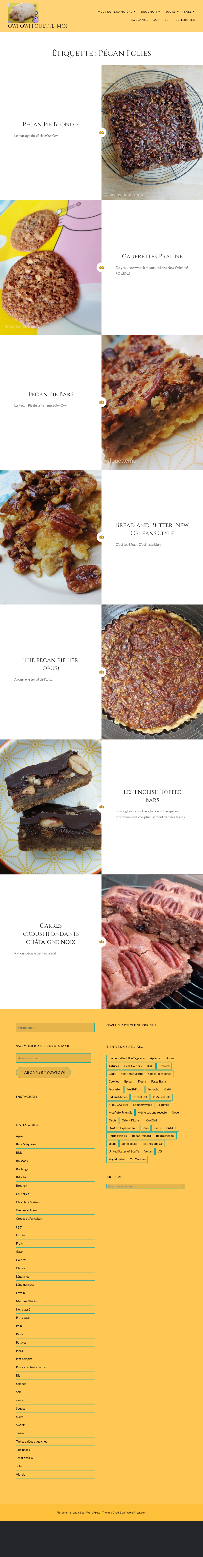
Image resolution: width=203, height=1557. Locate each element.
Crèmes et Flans (26, 1210)
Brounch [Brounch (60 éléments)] (164, 1066)
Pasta (20, 1334)
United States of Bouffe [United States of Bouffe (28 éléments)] (124, 1151)
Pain (19, 1326)
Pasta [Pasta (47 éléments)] (157, 1128)
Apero (20, 1136)
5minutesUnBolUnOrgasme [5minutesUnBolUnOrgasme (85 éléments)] (127, 1058)
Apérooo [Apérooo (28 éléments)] (155, 1058)
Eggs (19, 1227)
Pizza (19, 1350)
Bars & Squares (26, 1144)
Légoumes (22, 1276)
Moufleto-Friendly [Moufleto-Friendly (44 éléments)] (120, 1112)
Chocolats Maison (27, 1202)
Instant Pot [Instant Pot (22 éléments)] (140, 1097)
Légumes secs (25, 1284)
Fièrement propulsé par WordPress (78, 1512)
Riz (18, 1375)
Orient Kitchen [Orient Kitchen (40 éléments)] (131, 1120)
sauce (20, 1400)
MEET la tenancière (115, 11)
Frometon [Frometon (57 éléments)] (115, 1089)
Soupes (20, 1408)
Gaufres (21, 1260)
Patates (21, 1342)
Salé (188, 11)
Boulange (139, 19)
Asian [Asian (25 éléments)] (170, 1058)
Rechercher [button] (184, 19)
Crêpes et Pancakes (29, 1218)
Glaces (20, 1268)
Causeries (22, 1194)
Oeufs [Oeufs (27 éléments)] (113, 1120)
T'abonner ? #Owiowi (43, 1072)
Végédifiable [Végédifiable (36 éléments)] (117, 1159)
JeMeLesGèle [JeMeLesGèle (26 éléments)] (161, 1097)
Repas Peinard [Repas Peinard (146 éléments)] (141, 1135)
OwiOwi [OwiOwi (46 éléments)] (151, 1120)
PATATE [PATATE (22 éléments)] (171, 1128)
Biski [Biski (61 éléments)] (150, 1066)
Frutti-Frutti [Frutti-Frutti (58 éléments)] (134, 1089)
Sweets (21, 1425)
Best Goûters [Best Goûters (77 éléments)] (133, 1066)
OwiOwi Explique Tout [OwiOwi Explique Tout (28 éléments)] (123, 1128)
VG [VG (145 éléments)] (160, 1151)
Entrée (20, 1235)
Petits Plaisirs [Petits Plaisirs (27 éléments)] (118, 1135)
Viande (20, 1474)
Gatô (19, 1251)
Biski (19, 1152)
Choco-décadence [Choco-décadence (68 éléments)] (159, 1073)
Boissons (22, 1161)
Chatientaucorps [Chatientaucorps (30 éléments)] (132, 1073)
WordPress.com (136, 1512)
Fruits (20, 1243)
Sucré (171, 11)
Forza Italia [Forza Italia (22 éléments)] (158, 1081)
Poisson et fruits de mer (31, 1367)
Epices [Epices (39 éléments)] (128, 1081)
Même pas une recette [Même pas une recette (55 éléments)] (152, 1112)
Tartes (20, 1433)
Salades (21, 1383)
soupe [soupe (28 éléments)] (112, 1143)
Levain (20, 1293)
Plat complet (24, 1359)
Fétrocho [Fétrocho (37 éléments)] (153, 1089)
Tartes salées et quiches (31, 1441)
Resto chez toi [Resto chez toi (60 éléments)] (165, 1135)
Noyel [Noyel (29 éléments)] (176, 1112)
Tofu (19, 1466)
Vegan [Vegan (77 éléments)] (148, 1151)
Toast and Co (24, 1458)
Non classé (23, 1309)
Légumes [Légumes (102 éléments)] (163, 1104)
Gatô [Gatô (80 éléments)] (167, 1089)
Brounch (149, 11)
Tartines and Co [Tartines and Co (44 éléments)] (152, 1143)
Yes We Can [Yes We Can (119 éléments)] (138, 1159)
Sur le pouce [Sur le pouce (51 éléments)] (129, 1143)
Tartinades (23, 1449)
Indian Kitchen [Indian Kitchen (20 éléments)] (118, 1097)
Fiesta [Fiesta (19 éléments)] (142, 1081)
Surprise (160, 19)
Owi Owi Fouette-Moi (37, 26)
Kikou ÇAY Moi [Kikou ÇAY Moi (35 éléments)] (118, 1104)
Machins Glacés (26, 1301)
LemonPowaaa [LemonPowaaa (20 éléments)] (142, 1104)
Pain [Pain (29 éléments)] (145, 1128)
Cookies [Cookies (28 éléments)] (114, 1081)
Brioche (21, 1177)
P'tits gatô (23, 1317)
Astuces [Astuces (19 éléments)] (114, 1066)
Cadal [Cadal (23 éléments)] (112, 1073)
